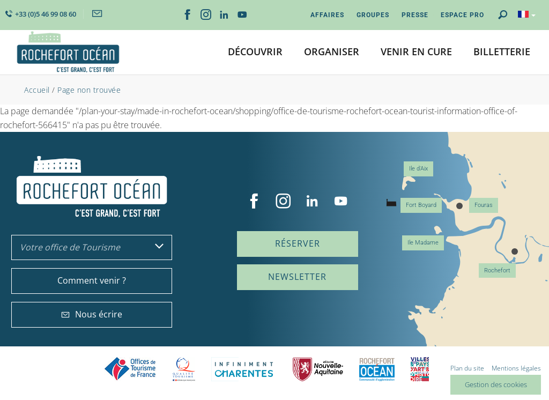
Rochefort (497, 270)
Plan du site (467, 368)
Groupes (373, 15)
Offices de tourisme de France (130, 369)
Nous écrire (91, 314)
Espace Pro (462, 15)
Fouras (483, 205)
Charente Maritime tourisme (244, 369)
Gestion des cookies (496, 384)
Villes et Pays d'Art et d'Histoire (420, 369)
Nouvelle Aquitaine (318, 369)
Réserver (297, 243)
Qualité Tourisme (184, 369)
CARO (377, 369)
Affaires (327, 15)
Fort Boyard (421, 205)
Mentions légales (516, 368)
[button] (255, 52)
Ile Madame (423, 242)
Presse (415, 15)
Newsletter (297, 277)
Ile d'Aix (418, 168)
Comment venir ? (91, 280)
